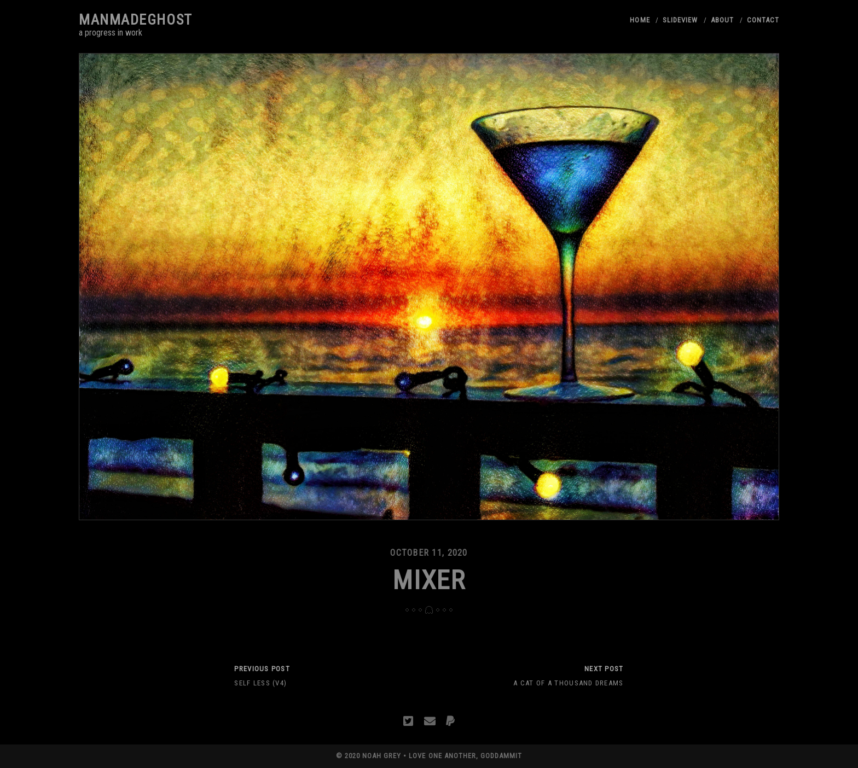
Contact (763, 20)
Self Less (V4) (260, 683)
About (722, 20)
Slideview (680, 20)
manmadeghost (136, 19)
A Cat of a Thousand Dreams (568, 683)
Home (640, 20)
